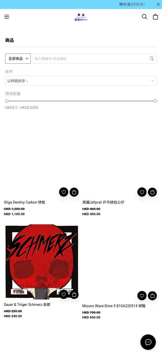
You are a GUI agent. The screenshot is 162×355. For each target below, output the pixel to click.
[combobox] (81, 81)
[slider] (6, 101)
